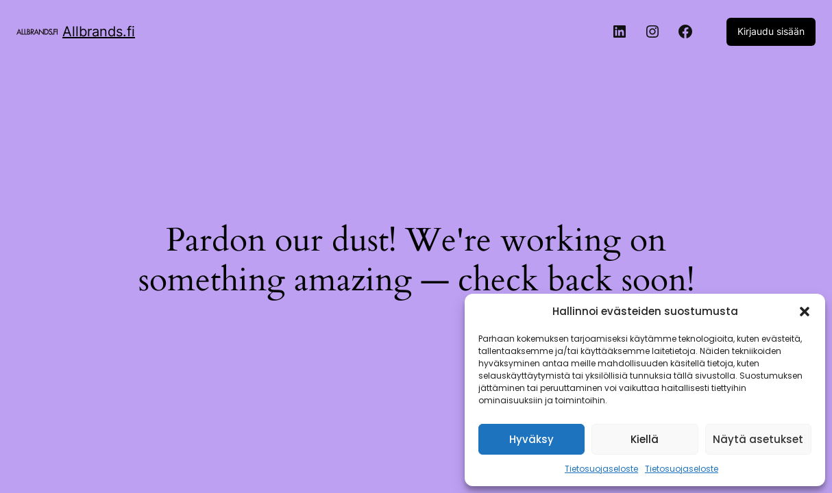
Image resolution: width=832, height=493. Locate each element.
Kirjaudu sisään (771, 31)
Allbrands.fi (98, 31)
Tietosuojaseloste (601, 469)
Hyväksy (531, 439)
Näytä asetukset (758, 439)
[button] (804, 311)
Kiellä (645, 439)
